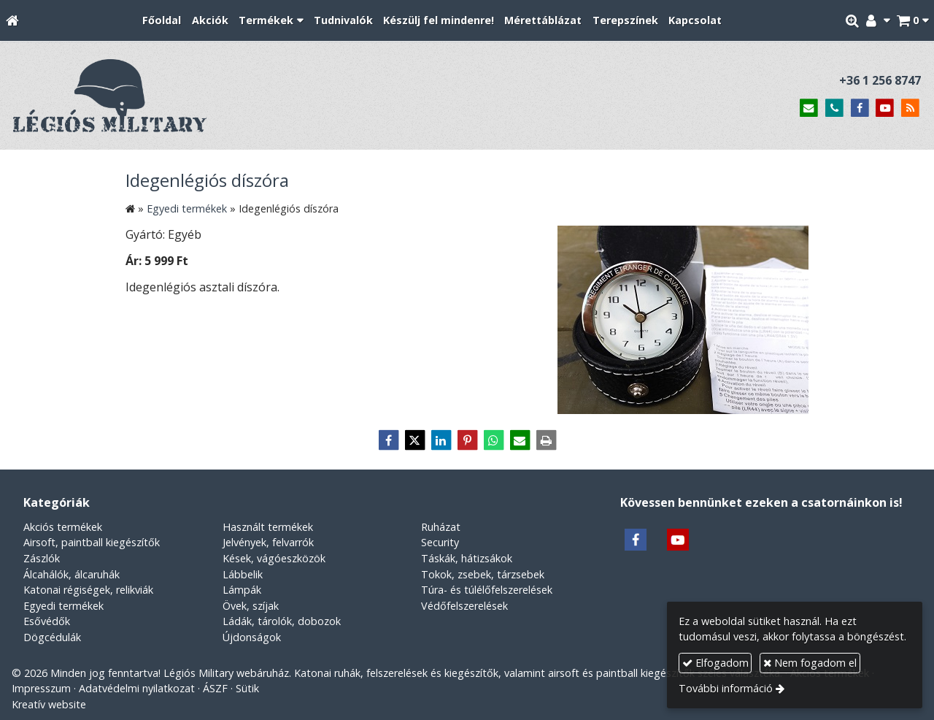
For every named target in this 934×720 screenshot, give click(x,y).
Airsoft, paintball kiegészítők (91, 542)
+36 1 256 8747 (880, 80)
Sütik (247, 688)
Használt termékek (268, 527)
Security (440, 542)
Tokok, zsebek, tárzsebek (482, 574)
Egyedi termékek (63, 606)
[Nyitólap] (12, 20)
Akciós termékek (62, 527)
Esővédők (46, 621)
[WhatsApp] (493, 440)
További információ (726, 688)
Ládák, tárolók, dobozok (282, 621)
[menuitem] (161, 20)
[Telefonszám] (834, 108)
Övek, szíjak (251, 606)
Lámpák (242, 590)
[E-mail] (808, 108)
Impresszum (41, 688)
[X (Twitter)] (414, 440)
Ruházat (440, 527)
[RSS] (910, 108)
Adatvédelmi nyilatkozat (137, 688)
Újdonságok (252, 637)
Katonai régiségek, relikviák (88, 590)
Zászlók (41, 558)
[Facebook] (860, 108)
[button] (912, 20)
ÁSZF (215, 688)
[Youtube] (884, 108)
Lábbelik (243, 574)
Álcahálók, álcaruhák (71, 574)
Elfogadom (715, 663)
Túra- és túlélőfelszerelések (486, 590)
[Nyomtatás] (545, 440)
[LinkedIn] (440, 440)
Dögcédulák (52, 637)
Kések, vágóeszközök (274, 558)
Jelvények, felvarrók (268, 542)
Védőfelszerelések (464, 606)
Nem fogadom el (810, 663)
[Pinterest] (467, 440)
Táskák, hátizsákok (466, 558)
